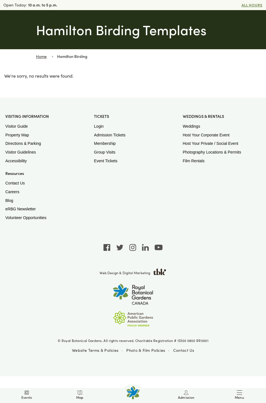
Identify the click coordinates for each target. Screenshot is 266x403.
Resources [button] (14, 173)
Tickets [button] (101, 116)
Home (41, 56)
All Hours (252, 5)
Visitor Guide (16, 126)
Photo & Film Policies (145, 350)
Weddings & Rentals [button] (203, 116)
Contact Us (15, 183)
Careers (12, 192)
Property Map (17, 135)
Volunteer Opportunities (25, 217)
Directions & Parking (23, 143)
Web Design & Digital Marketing (133, 273)
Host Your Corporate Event (206, 135)
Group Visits (104, 152)
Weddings (191, 126)
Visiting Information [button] (27, 116)
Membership (105, 143)
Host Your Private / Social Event (210, 143)
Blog (9, 200)
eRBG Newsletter (20, 209)
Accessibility (16, 161)
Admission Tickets (109, 135)
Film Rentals (194, 161)
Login (98, 126)
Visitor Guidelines (20, 152)
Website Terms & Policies (95, 350)
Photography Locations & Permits (212, 152)
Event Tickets (105, 161)
